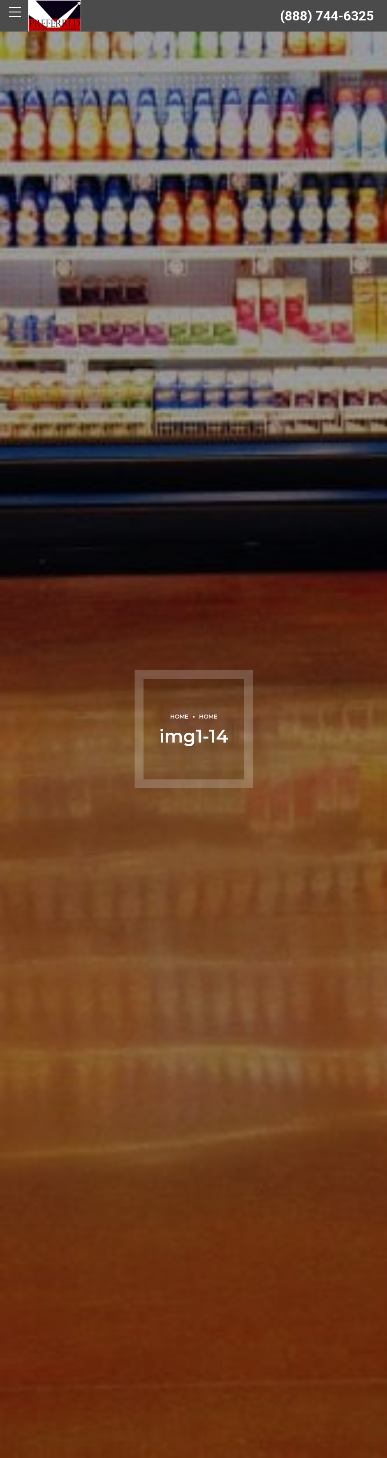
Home (179, 716)
